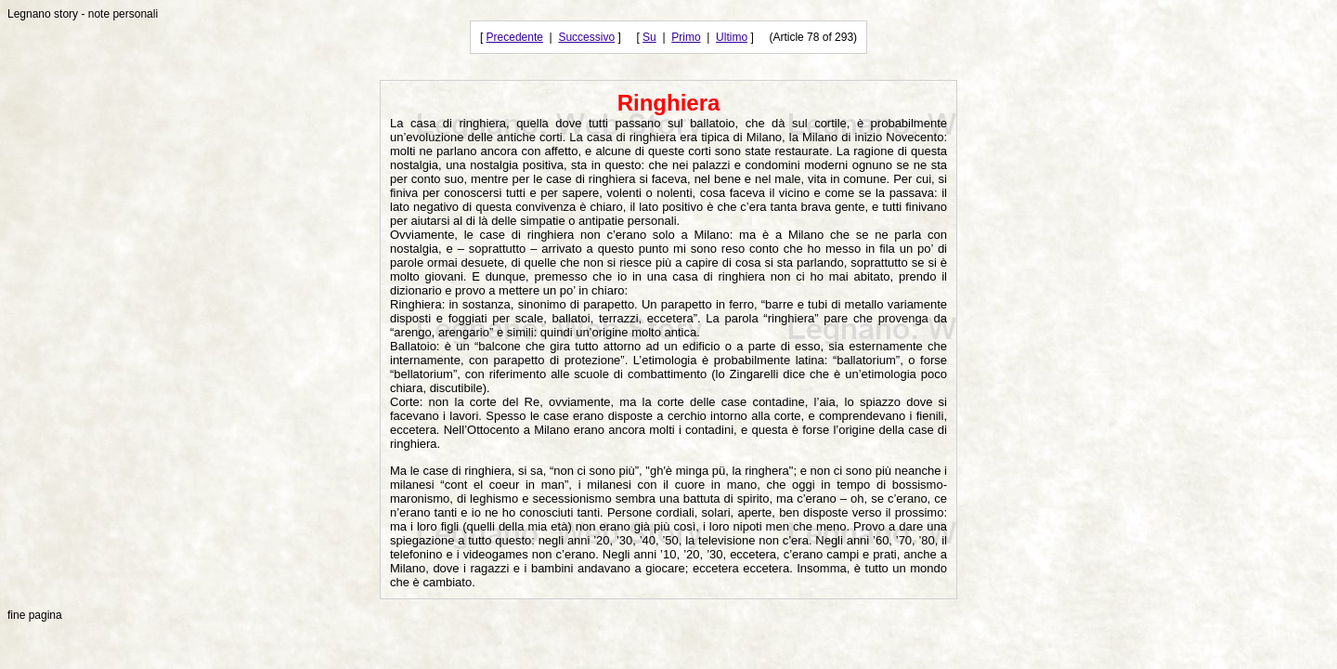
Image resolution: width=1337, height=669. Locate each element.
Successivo (586, 37)
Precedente (515, 37)
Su (649, 37)
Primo (685, 37)
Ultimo (731, 37)
